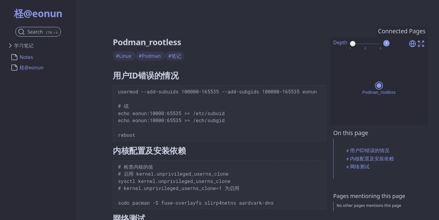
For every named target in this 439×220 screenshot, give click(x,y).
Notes (26, 57)
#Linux (124, 56)
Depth (340, 42)
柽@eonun (32, 67)
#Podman (150, 56)
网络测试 (359, 166)
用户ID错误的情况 (369, 150)
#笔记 (174, 56)
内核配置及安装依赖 (372, 158)
